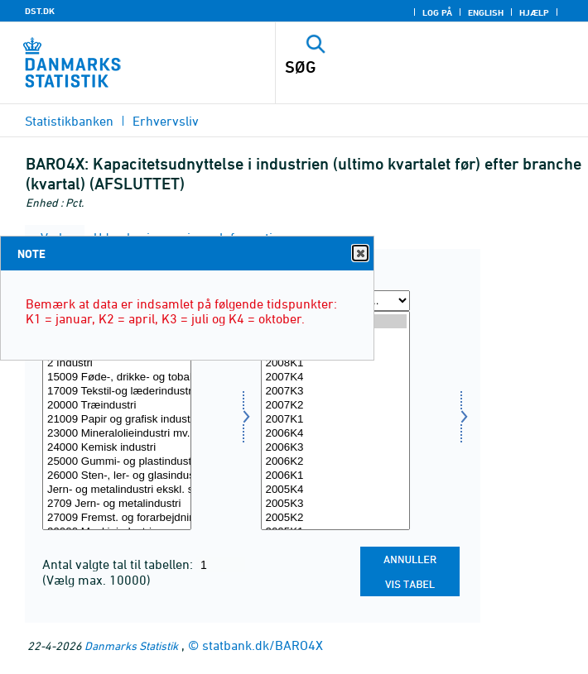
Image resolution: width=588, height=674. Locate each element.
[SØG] (401, 67)
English (486, 12)
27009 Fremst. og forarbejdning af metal (117, 518)
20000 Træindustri (117, 406)
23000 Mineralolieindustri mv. (117, 434)
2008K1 (335, 363)
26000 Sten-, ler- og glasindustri (117, 476)
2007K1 (335, 420)
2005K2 (335, 518)
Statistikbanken (69, 120)
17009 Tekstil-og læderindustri (117, 392)
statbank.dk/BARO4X (262, 645)
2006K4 (335, 434)
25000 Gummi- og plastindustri (117, 462)
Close (359, 253)
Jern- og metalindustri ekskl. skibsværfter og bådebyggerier (117, 490)
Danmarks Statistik (131, 645)
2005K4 (335, 490)
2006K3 (335, 448)
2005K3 (335, 504)
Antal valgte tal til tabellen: (119, 564)
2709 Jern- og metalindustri (117, 504)
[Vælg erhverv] (116, 420)
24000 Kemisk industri (117, 448)
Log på (437, 12)
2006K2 (335, 462)
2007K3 (335, 392)
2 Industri (117, 363)
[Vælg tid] (335, 420)
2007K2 (335, 406)
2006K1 (335, 476)
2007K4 (335, 377)
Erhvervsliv (166, 120)
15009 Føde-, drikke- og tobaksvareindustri (117, 377)
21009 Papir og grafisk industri (117, 420)
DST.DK (40, 11)
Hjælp (534, 12)
